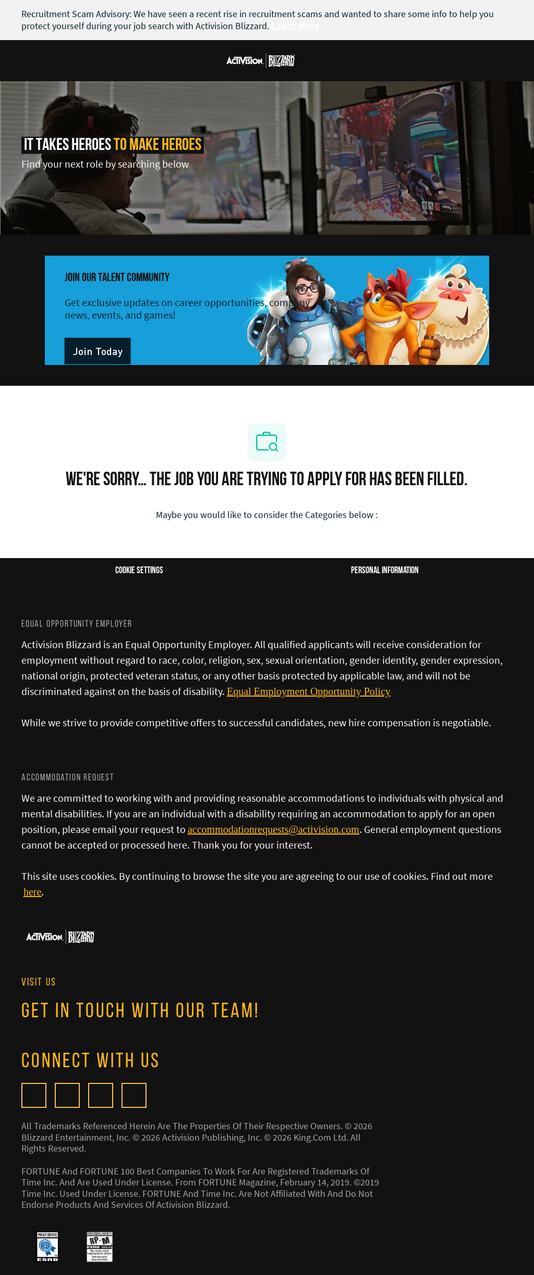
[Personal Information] (385, 571)
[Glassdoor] (33, 1095)
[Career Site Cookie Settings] (139, 571)
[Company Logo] (261, 59)
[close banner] (507, 13)
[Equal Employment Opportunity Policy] (309, 691)
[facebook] (67, 1095)
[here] (32, 892)
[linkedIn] (134, 1095)
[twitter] (100, 1095)
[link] (98, 351)
